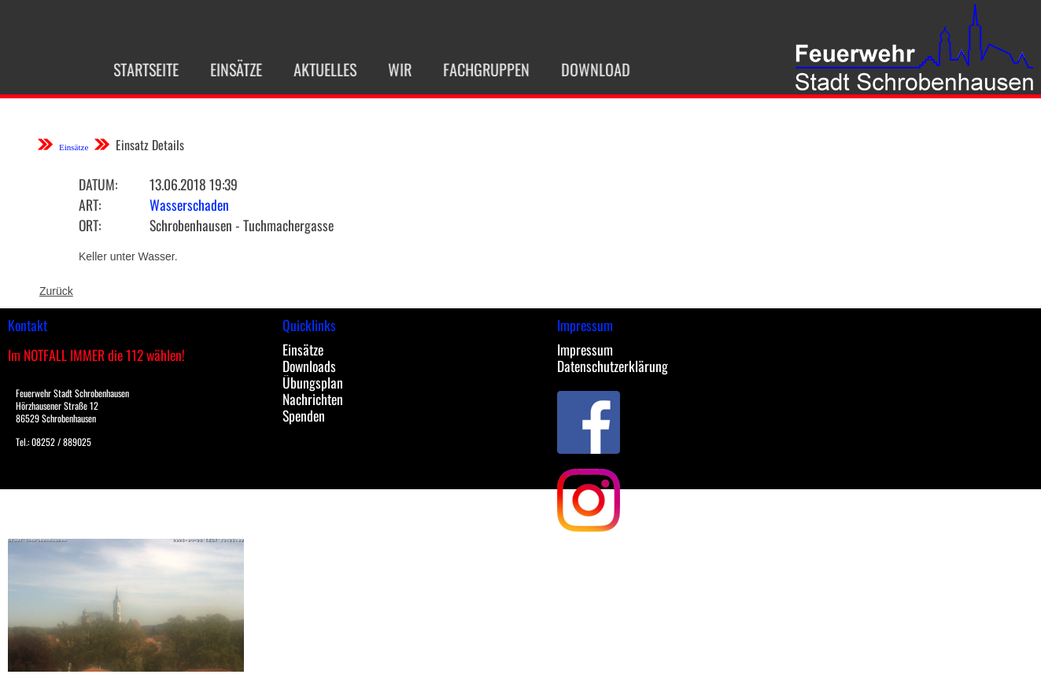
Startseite (135, 69)
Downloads (309, 366)
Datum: (98, 184)
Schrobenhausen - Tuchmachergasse (242, 225)
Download (584, 69)
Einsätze (225, 69)
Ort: (90, 225)
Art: (90, 204)
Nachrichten (312, 399)
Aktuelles (313, 69)
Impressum (585, 349)
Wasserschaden (189, 204)
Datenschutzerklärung (612, 366)
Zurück (56, 291)
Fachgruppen (475, 69)
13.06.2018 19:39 (194, 184)
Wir (389, 69)
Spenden (303, 415)
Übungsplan (312, 382)
